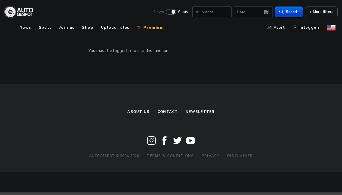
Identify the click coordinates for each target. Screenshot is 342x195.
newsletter (200, 111)
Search (286, 12)
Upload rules (115, 27)
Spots (181, 12)
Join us (67, 27)
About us (138, 111)
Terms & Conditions (170, 156)
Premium (150, 27)
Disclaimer (240, 156)
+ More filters (319, 12)
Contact (167, 111)
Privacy (211, 156)
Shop (87, 27)
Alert (276, 27)
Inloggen (306, 27)
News (157, 12)
